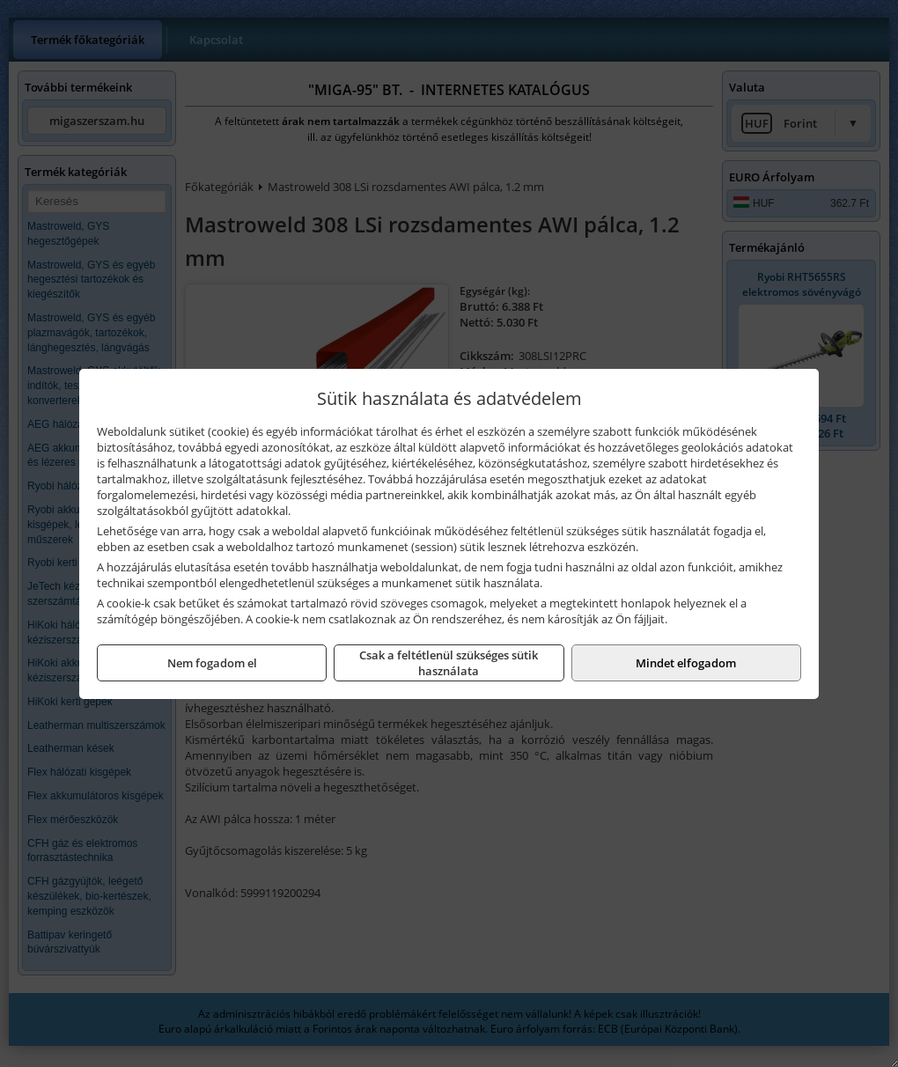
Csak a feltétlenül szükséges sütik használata (448, 663)
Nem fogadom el (212, 663)
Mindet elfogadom (686, 663)
